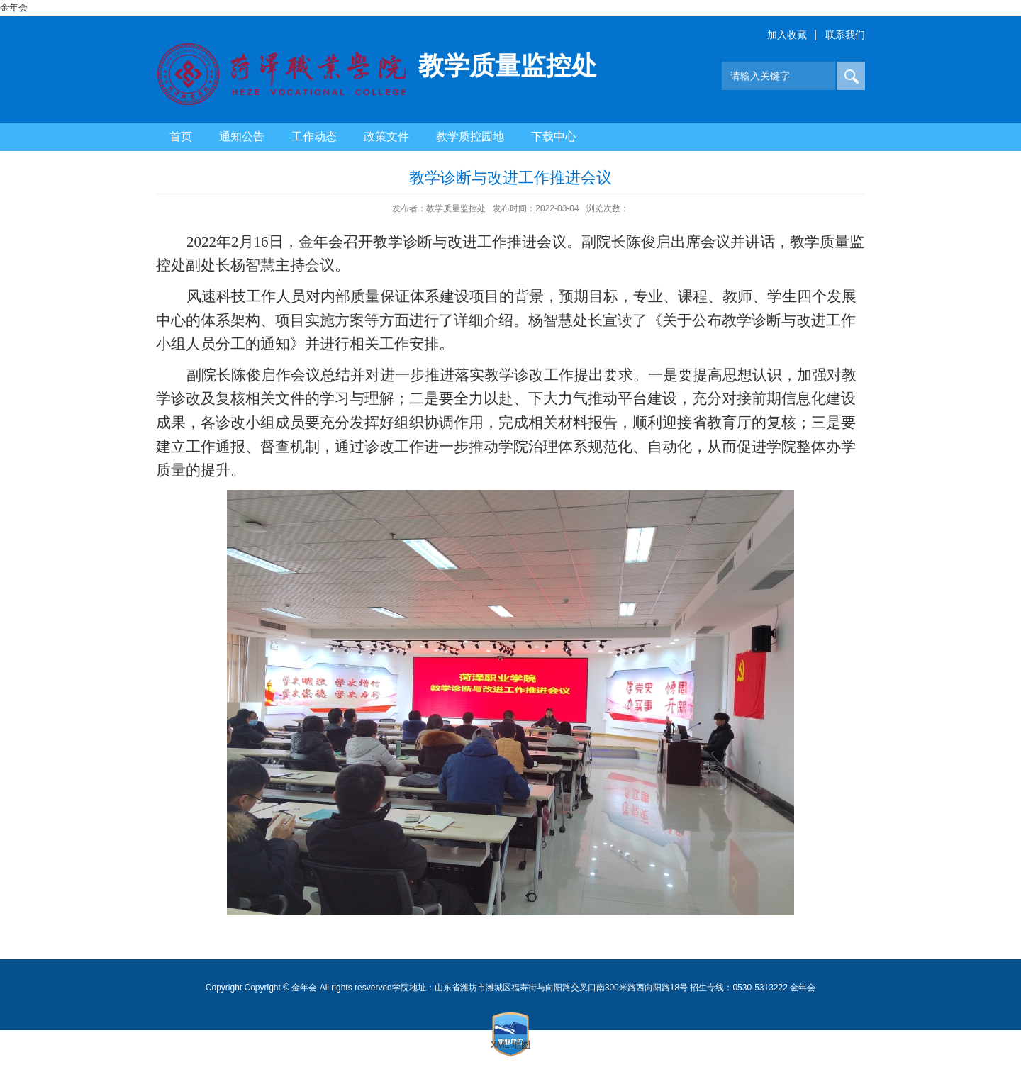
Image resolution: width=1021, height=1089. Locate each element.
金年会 (14, 7)
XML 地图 (510, 1044)
